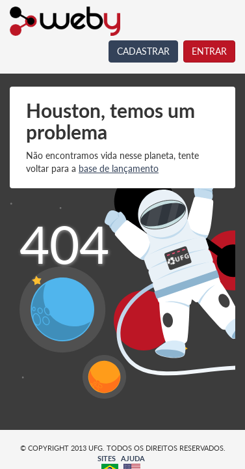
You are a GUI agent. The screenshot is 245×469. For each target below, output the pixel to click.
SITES (106, 458)
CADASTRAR (143, 51)
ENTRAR (209, 51)
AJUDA (133, 458)
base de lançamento (119, 168)
